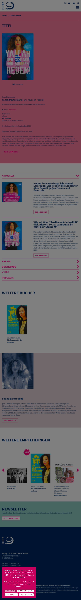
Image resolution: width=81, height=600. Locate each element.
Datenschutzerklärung (22, 584)
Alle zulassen (11, 595)
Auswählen (10, 591)
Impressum (19, 586)
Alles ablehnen (26, 595)
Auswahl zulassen (25, 591)
